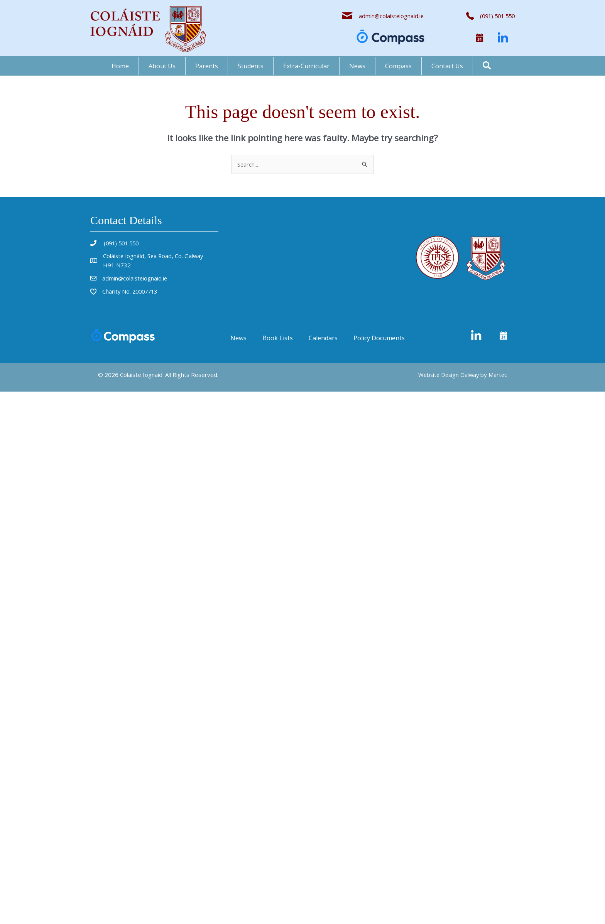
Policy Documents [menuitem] (379, 338)
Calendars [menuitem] (323, 338)
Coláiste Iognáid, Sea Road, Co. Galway (154, 256)
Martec (497, 374)
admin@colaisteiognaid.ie (390, 16)
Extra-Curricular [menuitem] (306, 66)
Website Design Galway (446, 374)
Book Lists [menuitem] (277, 338)
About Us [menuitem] (162, 66)
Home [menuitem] (120, 66)
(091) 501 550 (122, 243)
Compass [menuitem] (398, 66)
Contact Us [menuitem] (447, 66)
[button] (479, 38)
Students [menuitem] (251, 66)
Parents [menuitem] (206, 66)
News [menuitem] (357, 66)
